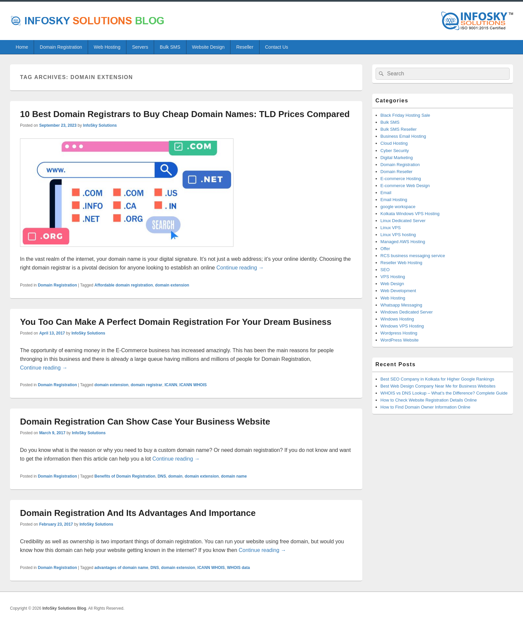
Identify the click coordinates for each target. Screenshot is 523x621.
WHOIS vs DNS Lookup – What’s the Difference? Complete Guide (444, 393)
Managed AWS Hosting (403, 241)
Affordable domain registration (123, 285)
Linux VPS (391, 227)
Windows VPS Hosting (402, 326)
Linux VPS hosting (398, 234)
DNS (161, 476)
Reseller (244, 47)
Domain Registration (61, 47)
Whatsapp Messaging (401, 304)
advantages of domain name (121, 567)
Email (386, 192)
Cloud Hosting (394, 143)
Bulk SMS (170, 47)
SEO (385, 269)
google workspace (398, 206)
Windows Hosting (397, 319)
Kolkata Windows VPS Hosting (410, 213)
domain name (233, 476)
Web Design (392, 283)
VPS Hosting (393, 276)
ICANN (170, 385)
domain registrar (146, 385)
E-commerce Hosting (401, 178)
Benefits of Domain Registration (124, 476)
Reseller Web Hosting (401, 262)
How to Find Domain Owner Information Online (426, 407)
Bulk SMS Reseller (399, 129)
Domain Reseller (397, 171)
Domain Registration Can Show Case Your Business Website (145, 422)
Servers (140, 47)
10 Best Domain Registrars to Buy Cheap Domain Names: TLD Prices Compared (185, 114)
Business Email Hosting (403, 136)
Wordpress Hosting (399, 333)
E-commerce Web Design (405, 185)
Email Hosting (394, 199)
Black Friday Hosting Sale (405, 115)
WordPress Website (400, 340)
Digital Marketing (397, 157)
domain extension (172, 285)
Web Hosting (107, 47)
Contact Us (276, 47)
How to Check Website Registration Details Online (429, 400)
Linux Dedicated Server (403, 220)
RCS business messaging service (413, 255)
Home (22, 47)
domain (175, 476)
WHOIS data (238, 567)
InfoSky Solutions (100, 125)
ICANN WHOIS (193, 385)
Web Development (398, 290)
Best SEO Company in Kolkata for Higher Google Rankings (437, 379)
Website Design (208, 47)
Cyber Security (395, 150)
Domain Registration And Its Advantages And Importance (137, 513)
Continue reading (240, 267)
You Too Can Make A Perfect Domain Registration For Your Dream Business (176, 322)
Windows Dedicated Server (407, 312)
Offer (385, 248)
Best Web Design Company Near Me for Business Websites (438, 386)
